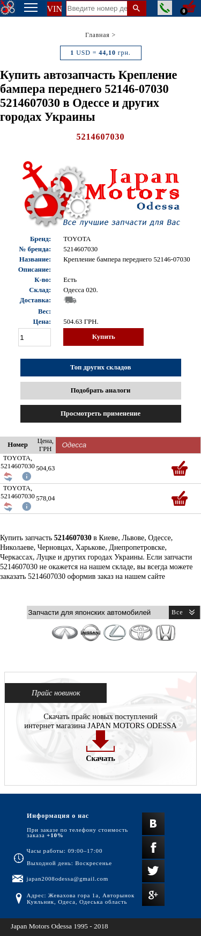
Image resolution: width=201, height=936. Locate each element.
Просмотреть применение (100, 413)
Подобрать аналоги (101, 390)
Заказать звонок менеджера (165, 8)
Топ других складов (100, 367)
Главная (97, 35)
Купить (103, 336)
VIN (54, 8)
